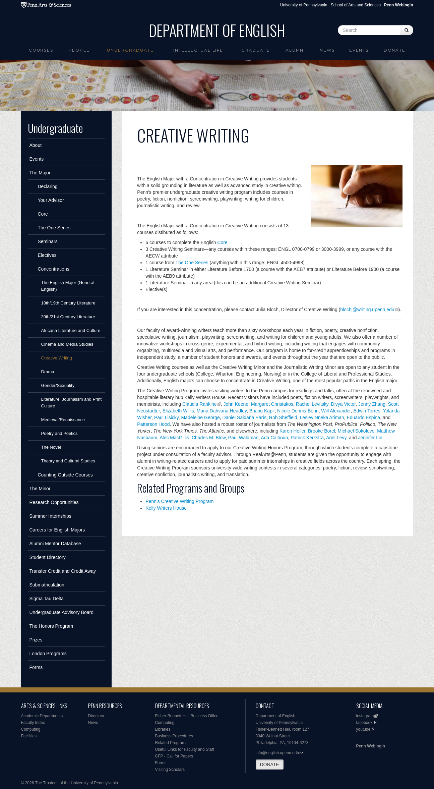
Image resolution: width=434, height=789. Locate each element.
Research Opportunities (54, 502)
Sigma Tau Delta (46, 598)
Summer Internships (50, 516)
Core (43, 214)
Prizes (36, 639)
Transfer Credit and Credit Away (62, 571)
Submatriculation (46, 584)
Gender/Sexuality (58, 385)
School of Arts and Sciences (356, 5)
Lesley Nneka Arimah (322, 417)
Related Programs (171, 742)
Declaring (48, 186)
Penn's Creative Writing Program (179, 501)
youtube (363, 729)
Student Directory (47, 557)
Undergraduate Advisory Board (61, 612)
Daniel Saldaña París (245, 417)
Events (359, 50)
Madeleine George (200, 417)
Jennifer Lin (370, 437)
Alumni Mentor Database (55, 543)
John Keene (235, 404)
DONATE (269, 764)
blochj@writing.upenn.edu (367, 309)
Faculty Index (33, 722)
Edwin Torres (366, 410)
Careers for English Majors (57, 529)
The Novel (51, 447)
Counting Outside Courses (65, 474)
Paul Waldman (243, 437)
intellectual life (198, 50)
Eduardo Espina (363, 417)
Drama (47, 371)
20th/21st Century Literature (68, 316)
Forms (36, 667)
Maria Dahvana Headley (222, 410)
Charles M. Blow (209, 437)
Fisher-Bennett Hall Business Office (187, 716)
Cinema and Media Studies (67, 344)
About (35, 145)
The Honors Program (51, 626)
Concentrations (53, 269)
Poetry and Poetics (59, 433)
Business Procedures (174, 736)
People (79, 50)
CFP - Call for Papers (174, 756)
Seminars (48, 241)
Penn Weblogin (370, 746)
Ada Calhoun (274, 437)
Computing (31, 729)
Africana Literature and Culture (71, 330)
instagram (365, 716)
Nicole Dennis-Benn (298, 410)
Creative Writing (56, 357)
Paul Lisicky (166, 417)
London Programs (48, 653)
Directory (96, 716)
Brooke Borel (321, 431)
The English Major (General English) (68, 286)
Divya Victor (343, 404)
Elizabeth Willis (178, 410)
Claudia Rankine (199, 404)
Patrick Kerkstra (307, 437)
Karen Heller (292, 431)
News (327, 50)
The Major (40, 172)
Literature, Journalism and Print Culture (71, 402)
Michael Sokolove (356, 431)
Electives (47, 255)
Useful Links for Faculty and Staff (184, 749)
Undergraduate (130, 50)
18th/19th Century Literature (68, 302)
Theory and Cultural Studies (68, 460)
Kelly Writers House (166, 508)
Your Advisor (51, 200)
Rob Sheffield (283, 417)
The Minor (40, 488)
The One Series (54, 227)
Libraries (163, 729)
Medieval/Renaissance (63, 419)
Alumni (295, 50)
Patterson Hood (153, 424)
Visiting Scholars (170, 769)
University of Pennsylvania (303, 5)
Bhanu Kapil (262, 410)
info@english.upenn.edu (277, 752)
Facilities (29, 736)
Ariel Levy (336, 437)
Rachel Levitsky (312, 404)
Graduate (255, 50)
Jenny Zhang (371, 404)
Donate (395, 50)
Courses (41, 50)
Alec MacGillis (174, 437)
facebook (364, 722)
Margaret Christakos (272, 404)
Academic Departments (42, 716)
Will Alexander (336, 410)
